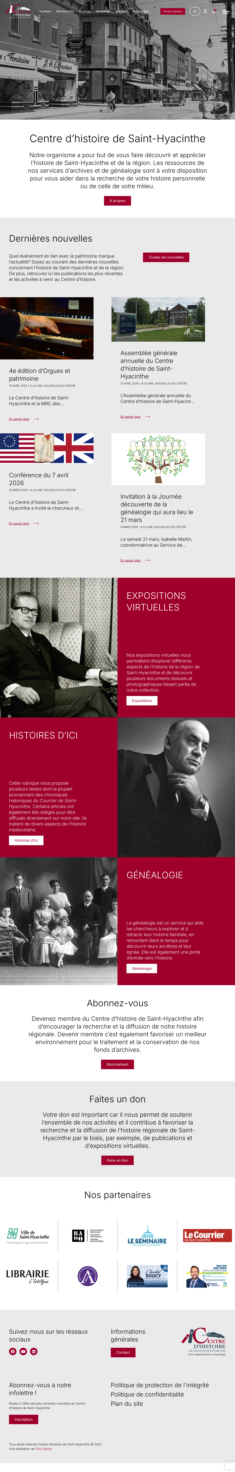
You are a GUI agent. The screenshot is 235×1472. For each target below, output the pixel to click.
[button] (3, 60)
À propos (66, 9)
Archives (106, 9)
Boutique (142, 9)
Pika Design (44, 1458)
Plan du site (127, 1411)
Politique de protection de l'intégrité (160, 1392)
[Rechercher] (193, 12)
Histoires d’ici (86, 9)
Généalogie (124, 9)
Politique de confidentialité (147, 1402)
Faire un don (140, 14)
